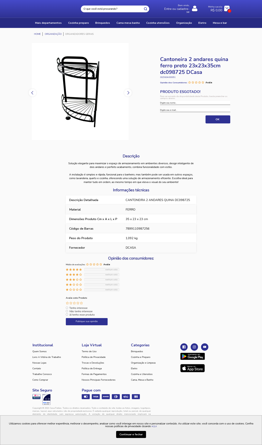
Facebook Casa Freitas (184, 347)
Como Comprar (40, 379)
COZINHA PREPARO (78, 23)
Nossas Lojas (39, 362)
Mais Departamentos (48, 23)
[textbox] (115, 9)
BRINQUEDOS (102, 23)
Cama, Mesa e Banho (142, 379)
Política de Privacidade (94, 357)
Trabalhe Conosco (42, 374)
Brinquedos (137, 351)
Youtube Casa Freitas (204, 347)
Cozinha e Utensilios (142, 374)
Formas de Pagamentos (94, 374)
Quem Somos (39, 351)
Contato (36, 368)
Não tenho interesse (81, 311)
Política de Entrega (92, 368)
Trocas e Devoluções (93, 362)
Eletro (134, 368)
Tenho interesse (78, 308)
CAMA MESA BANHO (128, 23)
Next (128, 92)
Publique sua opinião (87, 321)
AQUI (154, 426)
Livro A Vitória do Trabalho (46, 357)
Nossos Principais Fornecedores (98, 379)
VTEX (199, 411)
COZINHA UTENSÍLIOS (158, 23)
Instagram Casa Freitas (194, 347)
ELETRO (202, 23)
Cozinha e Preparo (140, 357)
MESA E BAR (220, 23)
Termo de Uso (89, 351)
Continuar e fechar (131, 434)
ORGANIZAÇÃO (184, 23)
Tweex (184, 411)
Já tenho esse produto (82, 314)
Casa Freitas (50, 8)
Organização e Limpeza (143, 362)
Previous (32, 92)
